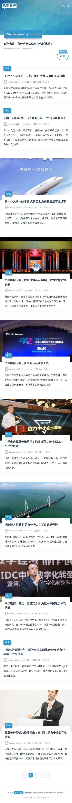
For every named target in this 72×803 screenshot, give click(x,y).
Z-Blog (33, 797)
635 (37, 124)
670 (38, 290)
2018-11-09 (25, 207)
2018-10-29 (25, 452)
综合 (7, 110)
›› (47, 775)
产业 (8, 596)
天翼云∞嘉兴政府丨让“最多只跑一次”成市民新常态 (34, 118)
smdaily (11, 82)
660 (38, 369)
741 (38, 207)
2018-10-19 (25, 613)
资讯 (7, 68)
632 (37, 82)
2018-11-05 (25, 290)
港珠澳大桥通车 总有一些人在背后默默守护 (31, 524)
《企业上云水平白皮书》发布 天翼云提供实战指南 (34, 75)
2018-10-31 (25, 369)
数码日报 (9, 6)
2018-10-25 (25, 531)
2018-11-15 (23, 124)
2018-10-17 (23, 660)
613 (38, 531)
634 (37, 660)
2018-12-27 (23, 82)
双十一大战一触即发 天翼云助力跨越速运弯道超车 (35, 201)
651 (38, 452)
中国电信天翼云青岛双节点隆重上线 (27, 363)
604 (38, 743)
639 (38, 613)
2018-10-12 (25, 743)
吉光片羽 (46, 797)
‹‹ (24, 775)
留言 (63, 55)
